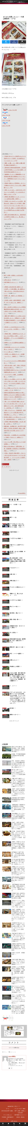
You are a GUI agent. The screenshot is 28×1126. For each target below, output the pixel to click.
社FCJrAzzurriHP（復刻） (7, 1110)
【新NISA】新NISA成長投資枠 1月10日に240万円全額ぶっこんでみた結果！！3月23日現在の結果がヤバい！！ (15, 170)
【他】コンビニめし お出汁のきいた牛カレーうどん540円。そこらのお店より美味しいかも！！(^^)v (14, 192)
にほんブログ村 (9, 110)
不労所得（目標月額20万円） (7, 1118)
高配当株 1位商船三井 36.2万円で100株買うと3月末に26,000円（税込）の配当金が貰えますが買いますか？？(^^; (15, 428)
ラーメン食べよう (9, 351)
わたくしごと (5, 464)
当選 (3, 466)
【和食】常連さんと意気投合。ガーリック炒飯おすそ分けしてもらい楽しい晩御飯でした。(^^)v (14, 185)
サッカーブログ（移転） (20, 1108)
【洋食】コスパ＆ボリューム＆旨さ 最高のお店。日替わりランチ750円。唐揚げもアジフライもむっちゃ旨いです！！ (14, 203)
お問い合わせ (7, 280)
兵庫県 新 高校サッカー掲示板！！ (14, 295)
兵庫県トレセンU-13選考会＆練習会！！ (15, 342)
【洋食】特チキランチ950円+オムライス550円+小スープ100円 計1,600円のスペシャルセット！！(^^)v (15, 158)
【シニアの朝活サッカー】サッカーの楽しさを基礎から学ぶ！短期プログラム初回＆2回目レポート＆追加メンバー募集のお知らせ (14, 235)
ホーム (7, 1108)
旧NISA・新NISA (20, 1117)
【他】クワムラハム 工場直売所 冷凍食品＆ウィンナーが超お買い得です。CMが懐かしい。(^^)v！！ (14, 412)
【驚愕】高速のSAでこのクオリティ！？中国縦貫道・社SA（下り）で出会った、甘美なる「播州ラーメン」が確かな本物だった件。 (14, 246)
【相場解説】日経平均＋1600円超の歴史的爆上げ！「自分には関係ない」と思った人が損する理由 (14, 255)
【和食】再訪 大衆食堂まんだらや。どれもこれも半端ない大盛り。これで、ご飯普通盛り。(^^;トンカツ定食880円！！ (15, 336)
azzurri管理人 (12, 1056)
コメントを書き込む (14, 1047)
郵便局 (8, 466)
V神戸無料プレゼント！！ (11, 282)
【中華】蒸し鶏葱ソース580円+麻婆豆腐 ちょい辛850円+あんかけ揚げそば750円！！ (15, 210)
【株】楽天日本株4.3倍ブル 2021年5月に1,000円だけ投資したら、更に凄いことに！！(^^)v (15, 217)
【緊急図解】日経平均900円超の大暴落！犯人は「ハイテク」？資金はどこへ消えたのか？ (14, 226)
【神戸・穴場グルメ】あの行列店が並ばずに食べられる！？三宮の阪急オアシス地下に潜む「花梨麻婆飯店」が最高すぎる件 (14, 265)
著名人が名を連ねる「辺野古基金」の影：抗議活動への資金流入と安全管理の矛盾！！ (14, 448)
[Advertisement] (14, 9)
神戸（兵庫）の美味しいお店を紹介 (13, 275)
